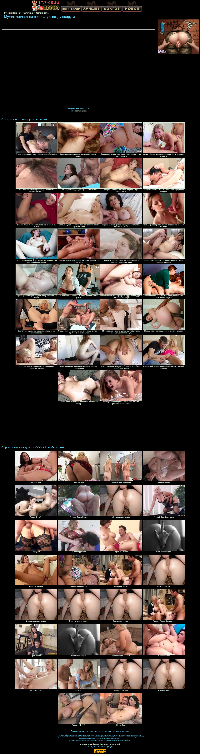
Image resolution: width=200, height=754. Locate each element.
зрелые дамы (81, 111)
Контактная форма (90, 744)
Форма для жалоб (110, 744)
